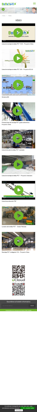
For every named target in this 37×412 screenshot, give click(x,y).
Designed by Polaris (19, 310)
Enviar (32, 305)
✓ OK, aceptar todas (27, 408)
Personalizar (19, 410)
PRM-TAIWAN (28, 310)
